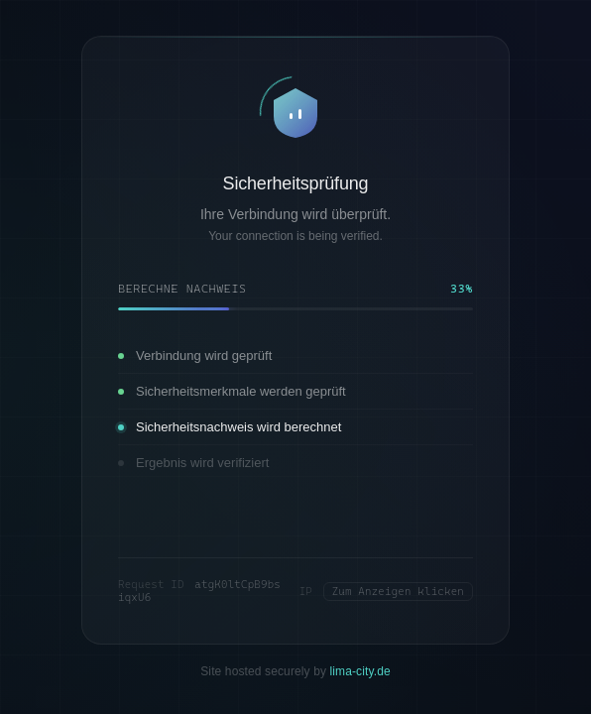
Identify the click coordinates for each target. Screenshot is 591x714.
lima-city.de (360, 671)
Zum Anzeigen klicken (398, 591)
